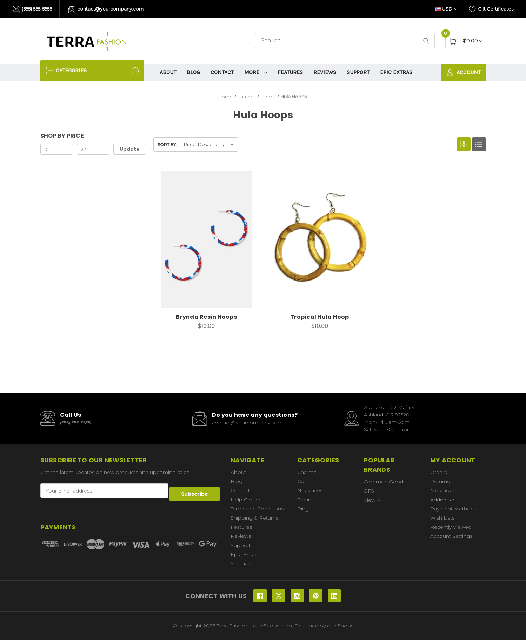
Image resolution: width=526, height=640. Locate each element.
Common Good (383, 482)
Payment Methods (453, 509)
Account (463, 72)
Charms (306, 472)
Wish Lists (442, 518)
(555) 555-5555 (32, 9)
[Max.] (93, 149)
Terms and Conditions (257, 509)
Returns (440, 481)
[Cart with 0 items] (472, 40)
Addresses (442, 499)
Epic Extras (396, 72)
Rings (304, 509)
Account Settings (451, 536)
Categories (92, 70)
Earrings (307, 499)
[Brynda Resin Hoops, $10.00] (206, 239)
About (168, 72)
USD (446, 9)
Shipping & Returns (254, 518)
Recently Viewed (450, 527)
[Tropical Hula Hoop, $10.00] (320, 239)
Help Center (245, 499)
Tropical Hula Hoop (319, 317)
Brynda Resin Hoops (206, 317)
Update (129, 149)
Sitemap (241, 563)
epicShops (340, 625)
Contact (222, 72)
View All (373, 500)
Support (358, 72)
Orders (438, 472)
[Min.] (56, 149)
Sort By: (167, 144)
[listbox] (209, 144)
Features (290, 72)
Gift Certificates (491, 9)
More (255, 72)
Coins (304, 481)
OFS (369, 491)
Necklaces (309, 490)
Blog (193, 72)
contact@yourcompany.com (106, 9)
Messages (442, 490)
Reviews (324, 72)
